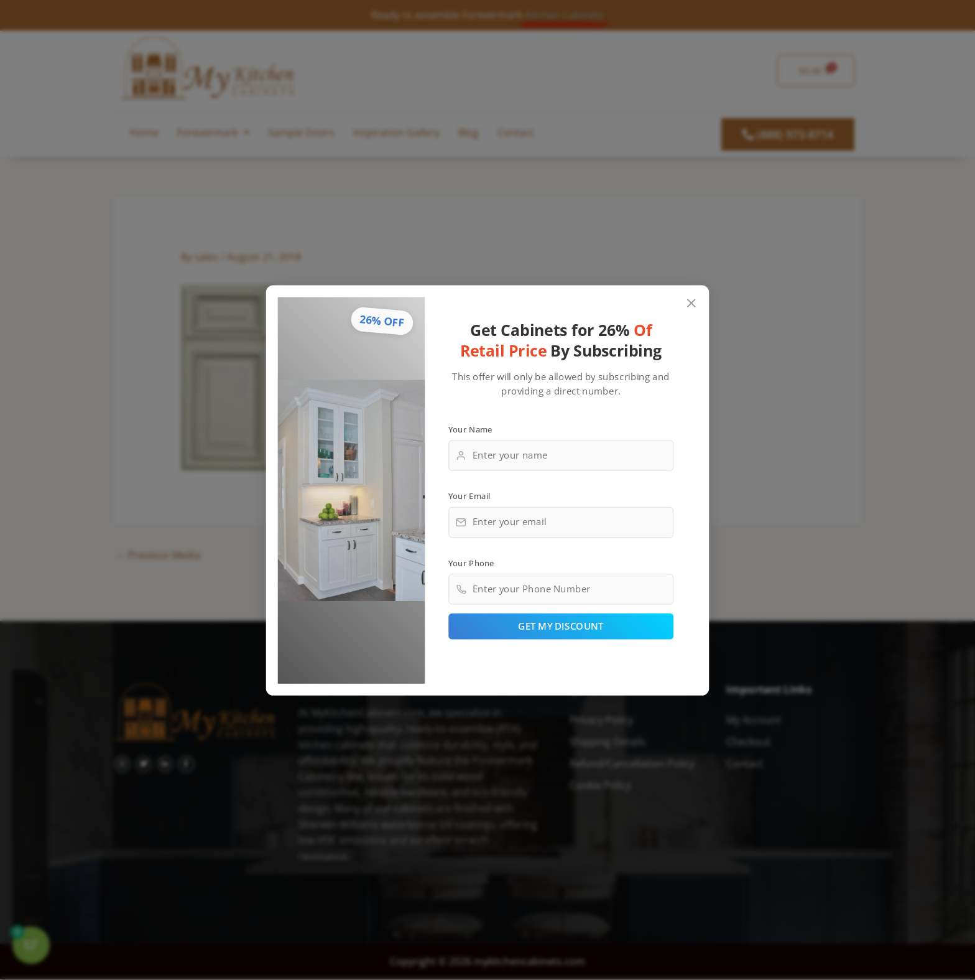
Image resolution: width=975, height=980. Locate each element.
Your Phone (471, 562)
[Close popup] (692, 303)
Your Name (470, 428)
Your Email (469, 495)
